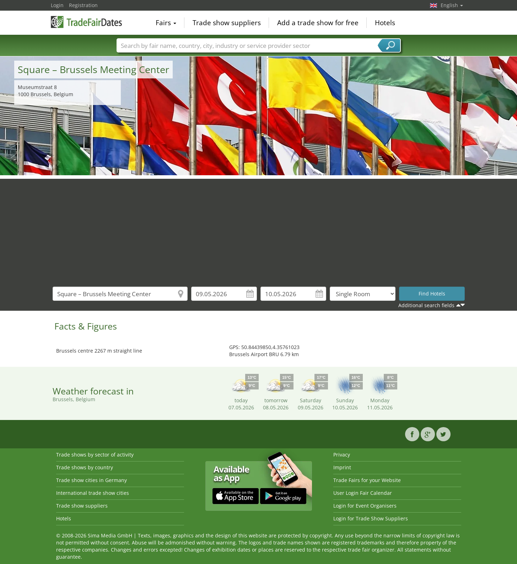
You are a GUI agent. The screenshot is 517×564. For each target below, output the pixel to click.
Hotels (385, 22)
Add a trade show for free (318, 22)
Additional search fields (426, 305)
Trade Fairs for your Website (367, 480)
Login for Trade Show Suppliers (370, 518)
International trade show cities (92, 493)
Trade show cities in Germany (91, 480)
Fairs (166, 22)
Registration (83, 5)
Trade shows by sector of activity (95, 454)
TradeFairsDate (86, 22)
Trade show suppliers (227, 22)
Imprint (342, 467)
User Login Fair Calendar (362, 493)
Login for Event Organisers (365, 505)
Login (57, 5)
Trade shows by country (84, 467)
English (452, 5)
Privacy (341, 454)
